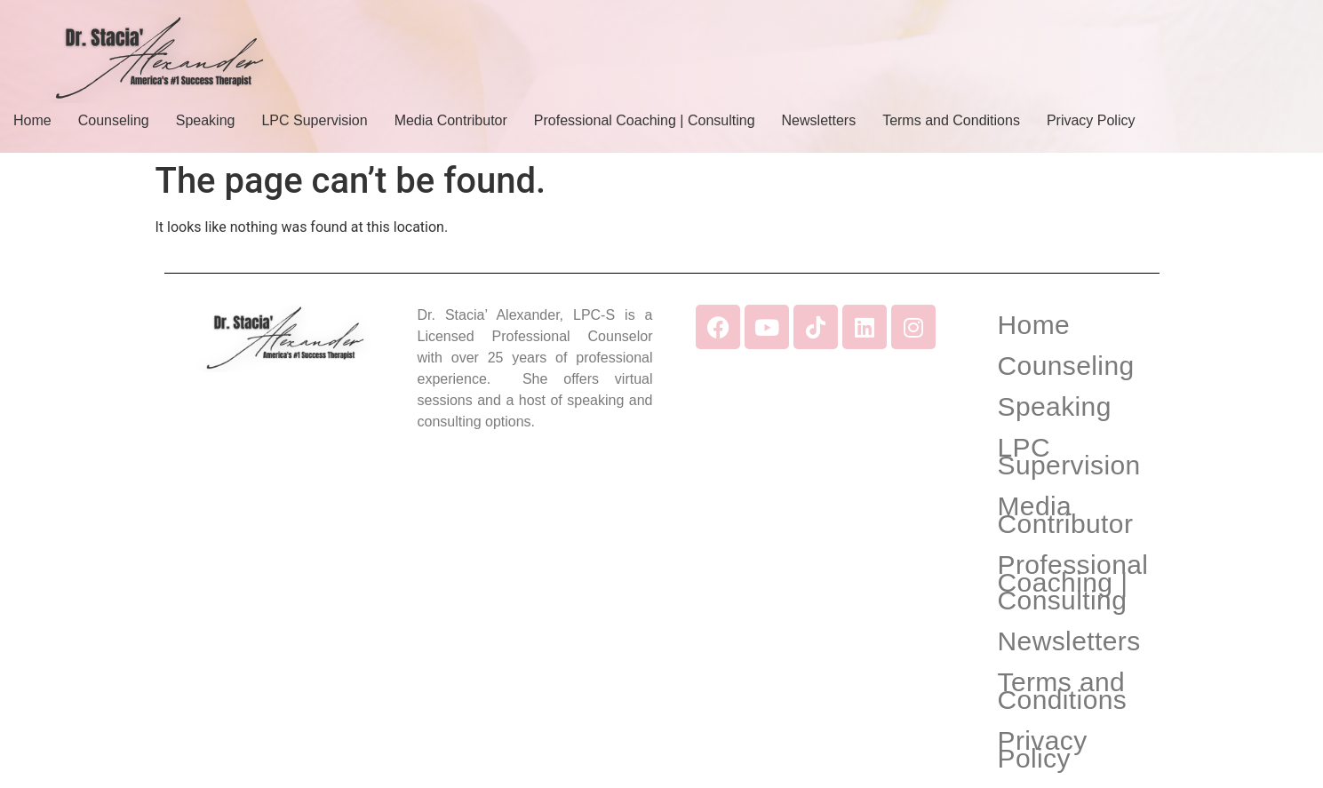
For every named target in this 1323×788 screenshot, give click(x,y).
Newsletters (819, 120)
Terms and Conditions (951, 120)
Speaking (205, 120)
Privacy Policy (1091, 120)
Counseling (113, 120)
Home (32, 120)
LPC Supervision (314, 120)
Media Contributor (451, 120)
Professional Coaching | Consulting (644, 120)
